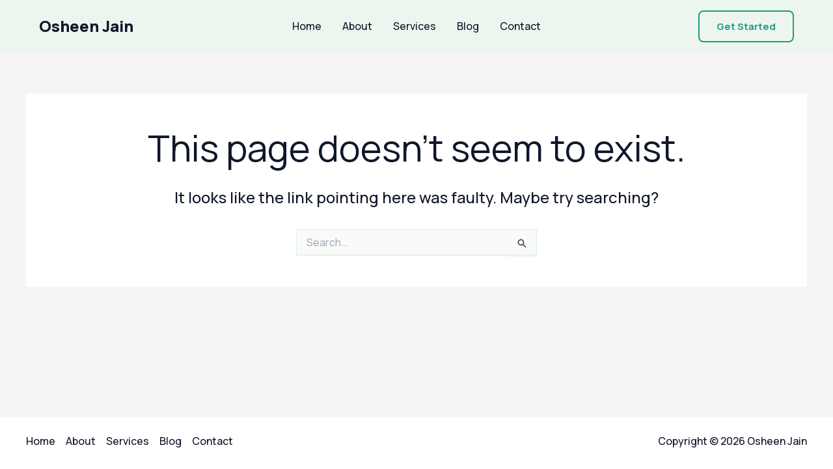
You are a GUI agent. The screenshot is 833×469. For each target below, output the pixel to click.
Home (306, 26)
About (357, 26)
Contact (520, 26)
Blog (468, 26)
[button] (746, 26)
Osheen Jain (86, 25)
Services (414, 26)
